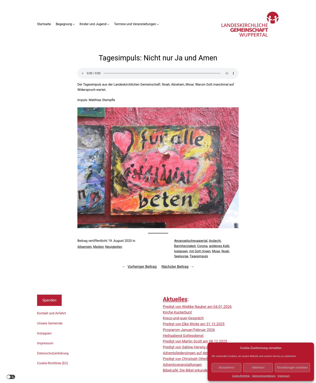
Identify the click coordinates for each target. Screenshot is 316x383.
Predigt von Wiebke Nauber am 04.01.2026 (197, 306)
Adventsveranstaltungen (182, 364)
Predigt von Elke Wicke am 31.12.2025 (194, 324)
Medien (98, 247)
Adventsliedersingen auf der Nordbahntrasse (199, 353)
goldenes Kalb (219, 246)
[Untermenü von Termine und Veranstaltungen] (158, 24)
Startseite (44, 24)
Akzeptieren (226, 367)
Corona (202, 246)
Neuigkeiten (113, 247)
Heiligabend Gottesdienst (183, 335)
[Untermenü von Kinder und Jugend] (108, 24)
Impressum (284, 376)
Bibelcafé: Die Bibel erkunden (186, 370)
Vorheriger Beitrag (142, 266)
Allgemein (84, 247)
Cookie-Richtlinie (241, 376)
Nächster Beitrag (174, 266)
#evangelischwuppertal (190, 241)
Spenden (49, 300)
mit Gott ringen (200, 251)
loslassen (181, 251)
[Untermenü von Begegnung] (74, 24)
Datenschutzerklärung (263, 376)
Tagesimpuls (199, 256)
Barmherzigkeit (185, 246)
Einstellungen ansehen (292, 367)
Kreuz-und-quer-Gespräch (183, 318)
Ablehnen (258, 367)
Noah (225, 251)
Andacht (215, 241)
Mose (216, 251)
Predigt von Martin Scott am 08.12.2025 (195, 341)
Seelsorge (181, 256)
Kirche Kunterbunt (177, 312)
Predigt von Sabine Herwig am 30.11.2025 (197, 347)
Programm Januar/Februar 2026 (189, 330)
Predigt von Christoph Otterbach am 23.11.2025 (201, 359)
